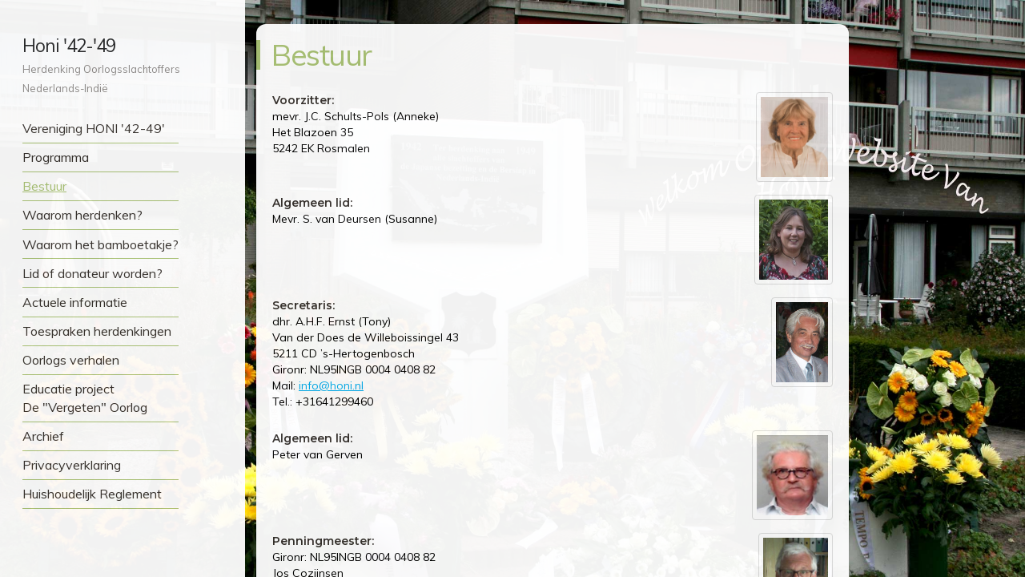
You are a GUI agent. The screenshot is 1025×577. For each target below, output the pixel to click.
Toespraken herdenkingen (96, 331)
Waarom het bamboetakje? (100, 244)
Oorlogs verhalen (70, 360)
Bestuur (44, 186)
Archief (43, 436)
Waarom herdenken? (82, 215)
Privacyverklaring (71, 465)
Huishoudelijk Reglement (92, 494)
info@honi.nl (331, 385)
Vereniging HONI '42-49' (93, 128)
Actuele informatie (74, 302)
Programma (55, 157)
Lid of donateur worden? (92, 273)
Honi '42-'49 (68, 45)
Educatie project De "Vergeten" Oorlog (84, 397)
